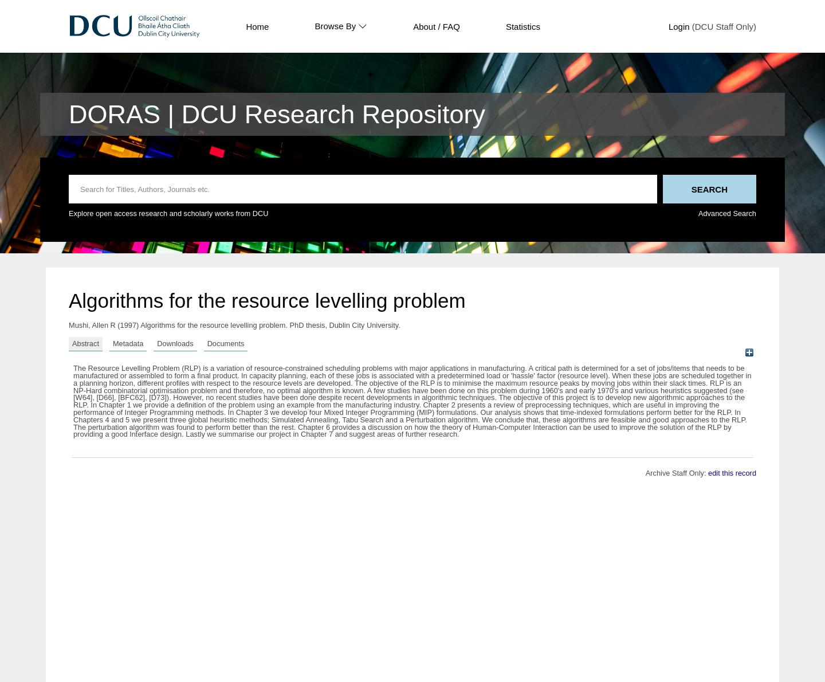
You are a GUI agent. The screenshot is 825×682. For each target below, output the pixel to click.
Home (257, 27)
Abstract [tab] (85, 343)
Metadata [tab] (128, 343)
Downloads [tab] (175, 343)
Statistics (523, 27)
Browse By (341, 26)
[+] (749, 352)
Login (679, 27)
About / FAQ (436, 27)
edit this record (732, 473)
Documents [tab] (226, 343)
